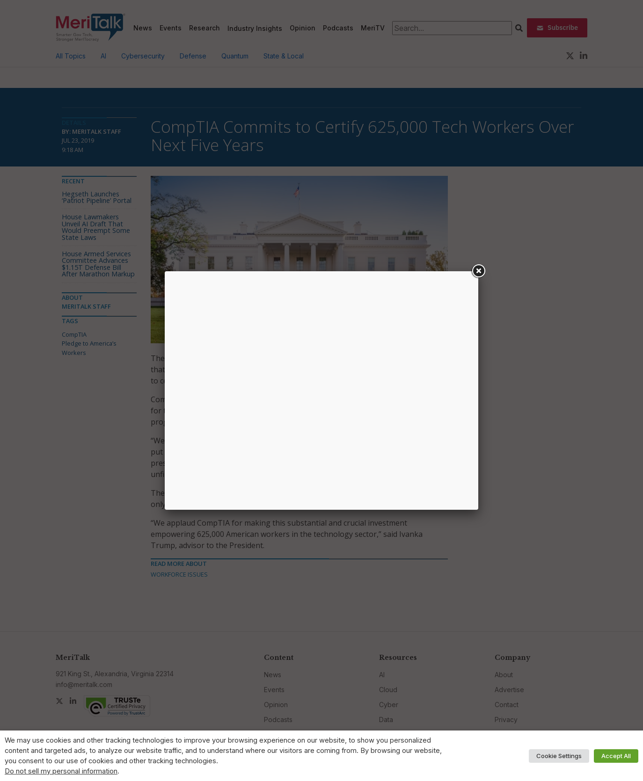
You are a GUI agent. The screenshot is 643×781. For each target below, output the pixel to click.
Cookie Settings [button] (559, 755)
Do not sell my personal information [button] (61, 771)
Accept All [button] (616, 755)
